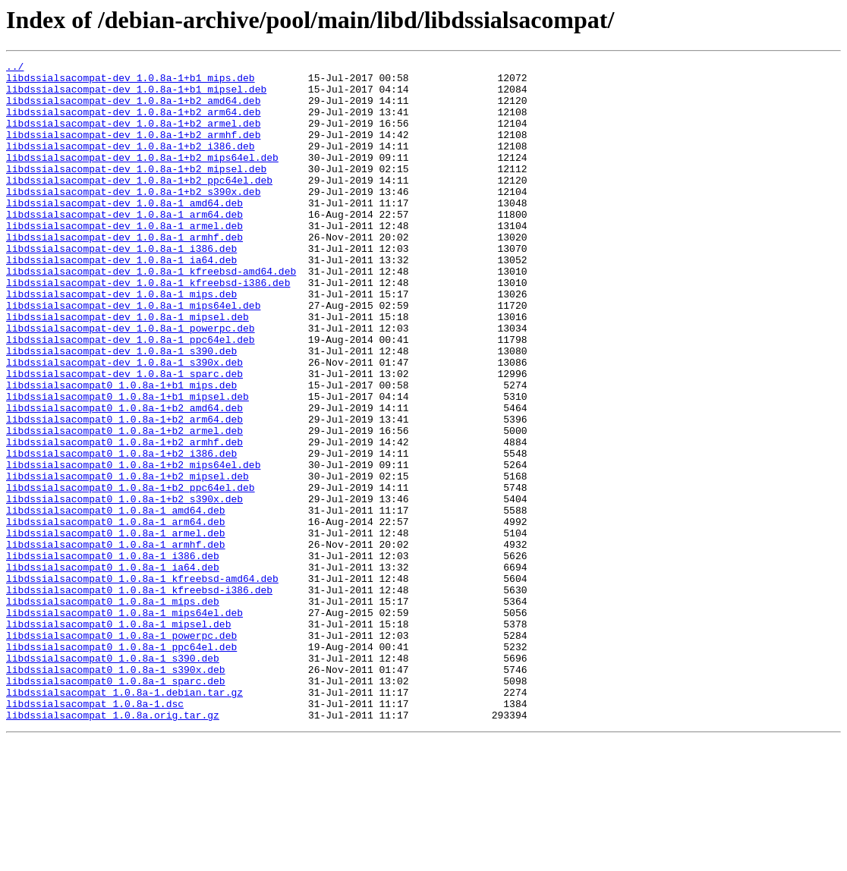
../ (15, 68)
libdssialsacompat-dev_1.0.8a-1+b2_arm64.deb (133, 123)
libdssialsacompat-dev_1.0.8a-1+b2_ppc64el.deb (139, 205)
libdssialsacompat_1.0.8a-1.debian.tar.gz (124, 819)
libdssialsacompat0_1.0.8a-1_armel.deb (115, 628)
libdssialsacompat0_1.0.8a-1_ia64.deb (112, 669)
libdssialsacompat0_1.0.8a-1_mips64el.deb (124, 724)
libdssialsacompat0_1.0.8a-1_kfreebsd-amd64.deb (142, 683)
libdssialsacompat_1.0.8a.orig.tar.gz (112, 847)
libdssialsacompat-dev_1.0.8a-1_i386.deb (121, 287)
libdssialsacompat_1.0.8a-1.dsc (95, 833)
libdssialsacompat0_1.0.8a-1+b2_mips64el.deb (133, 546)
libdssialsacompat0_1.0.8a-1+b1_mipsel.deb (127, 464)
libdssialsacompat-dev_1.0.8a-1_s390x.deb (124, 423)
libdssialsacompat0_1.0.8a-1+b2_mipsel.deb (127, 560)
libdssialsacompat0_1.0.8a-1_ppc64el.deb (121, 765)
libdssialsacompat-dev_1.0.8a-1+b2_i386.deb (130, 164)
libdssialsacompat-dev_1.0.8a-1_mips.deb (121, 341)
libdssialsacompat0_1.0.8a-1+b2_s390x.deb (124, 587)
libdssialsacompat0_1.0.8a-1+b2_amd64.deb (124, 478)
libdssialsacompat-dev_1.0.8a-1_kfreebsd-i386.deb (148, 328)
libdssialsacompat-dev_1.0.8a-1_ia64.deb (121, 300)
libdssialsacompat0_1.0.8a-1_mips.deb (112, 710)
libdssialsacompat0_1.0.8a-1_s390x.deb (115, 792)
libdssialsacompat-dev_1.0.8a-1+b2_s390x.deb (133, 218)
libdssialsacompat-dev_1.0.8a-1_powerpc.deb (130, 382)
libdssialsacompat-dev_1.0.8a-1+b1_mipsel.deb (136, 95)
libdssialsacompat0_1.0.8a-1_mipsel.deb (118, 737)
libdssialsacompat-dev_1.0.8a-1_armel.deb (124, 259)
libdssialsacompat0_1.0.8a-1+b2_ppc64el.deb (130, 573)
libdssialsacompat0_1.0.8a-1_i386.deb (112, 655)
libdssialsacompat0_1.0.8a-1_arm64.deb (115, 614)
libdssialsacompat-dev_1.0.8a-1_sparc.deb (124, 437)
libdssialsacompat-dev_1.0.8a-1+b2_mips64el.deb (142, 177)
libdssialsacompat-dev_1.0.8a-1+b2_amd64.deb (133, 109)
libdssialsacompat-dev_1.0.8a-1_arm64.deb (124, 246)
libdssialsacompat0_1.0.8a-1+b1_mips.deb (121, 451)
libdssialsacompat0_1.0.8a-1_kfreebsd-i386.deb (139, 696)
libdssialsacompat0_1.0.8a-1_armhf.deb (115, 642)
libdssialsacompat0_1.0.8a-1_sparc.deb (115, 806)
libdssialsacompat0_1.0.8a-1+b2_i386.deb (121, 532)
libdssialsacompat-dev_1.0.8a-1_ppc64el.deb (130, 396)
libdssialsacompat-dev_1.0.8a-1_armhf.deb (124, 273)
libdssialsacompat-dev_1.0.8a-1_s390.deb (121, 410)
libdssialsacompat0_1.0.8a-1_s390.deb (112, 778)
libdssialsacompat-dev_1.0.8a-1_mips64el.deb (133, 355)
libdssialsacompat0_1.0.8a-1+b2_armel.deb (124, 505)
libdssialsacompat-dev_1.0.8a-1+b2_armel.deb (133, 136)
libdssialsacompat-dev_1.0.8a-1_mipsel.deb (127, 369)
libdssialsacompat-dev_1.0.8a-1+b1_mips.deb (130, 82)
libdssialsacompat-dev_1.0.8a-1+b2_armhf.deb (133, 150)
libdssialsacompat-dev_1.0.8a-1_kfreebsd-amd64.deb (151, 314)
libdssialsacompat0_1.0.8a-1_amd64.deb (115, 601)
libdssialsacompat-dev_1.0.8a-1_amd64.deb (124, 232)
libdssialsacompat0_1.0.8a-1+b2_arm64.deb (124, 491)
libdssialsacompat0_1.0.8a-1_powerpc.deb (121, 751)
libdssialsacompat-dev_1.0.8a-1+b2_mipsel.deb (136, 191)
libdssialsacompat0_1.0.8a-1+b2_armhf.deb (124, 519)
